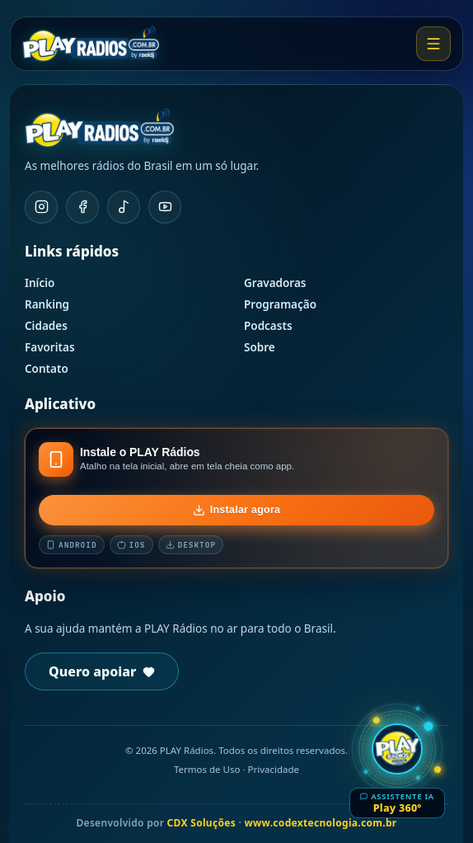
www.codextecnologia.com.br (320, 823)
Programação (280, 304)
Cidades (46, 325)
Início (39, 283)
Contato (46, 368)
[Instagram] (41, 207)
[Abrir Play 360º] (397, 767)
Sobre (259, 347)
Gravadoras (275, 283)
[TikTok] (123, 207)
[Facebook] (82, 207)
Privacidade (273, 769)
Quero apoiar (102, 671)
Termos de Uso (207, 769)
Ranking (47, 304)
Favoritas (50, 347)
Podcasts (268, 325)
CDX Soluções (201, 823)
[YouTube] (164, 207)
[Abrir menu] (433, 43)
